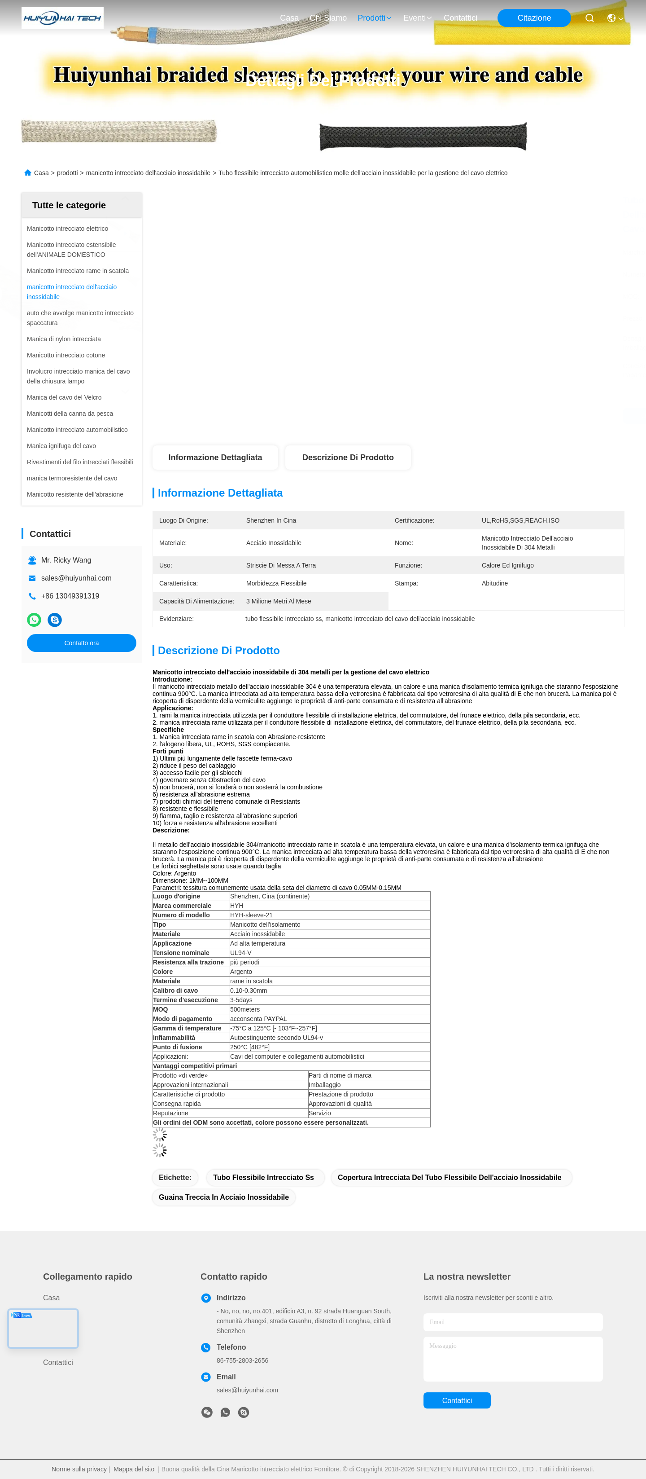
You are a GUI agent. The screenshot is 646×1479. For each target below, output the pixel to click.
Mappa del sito (133, 1469)
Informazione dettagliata (215, 457)
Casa (289, 17)
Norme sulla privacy (79, 1469)
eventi (418, 17)
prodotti (375, 17)
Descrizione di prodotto (348, 457)
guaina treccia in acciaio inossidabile (224, 1197)
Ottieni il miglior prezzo (467, 415)
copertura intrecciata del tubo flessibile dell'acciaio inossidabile (450, 1177)
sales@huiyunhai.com (76, 578)
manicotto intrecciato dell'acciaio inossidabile (148, 172)
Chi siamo (328, 17)
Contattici (460, 17)
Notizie (54, 1346)
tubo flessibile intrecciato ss (263, 1177)
